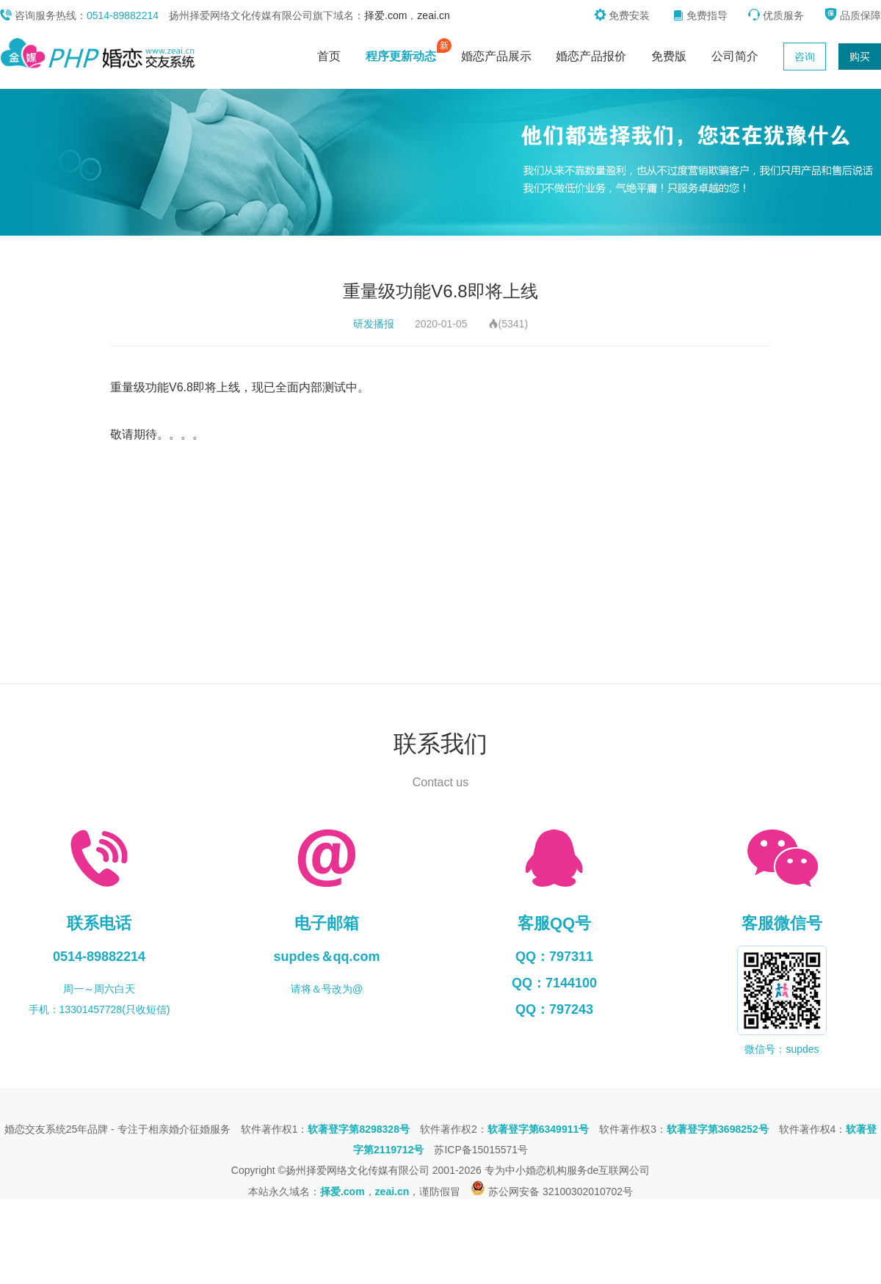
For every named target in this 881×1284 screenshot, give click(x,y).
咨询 (804, 56)
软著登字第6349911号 (538, 1129)
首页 (329, 56)
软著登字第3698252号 (718, 1129)
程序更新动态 (404, 52)
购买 (859, 56)
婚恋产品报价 (591, 56)
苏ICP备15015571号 (481, 1150)
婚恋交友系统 (35, 1129)
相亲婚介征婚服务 (189, 1129)
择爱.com (385, 15)
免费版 (668, 56)
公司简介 (734, 56)
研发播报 (373, 324)
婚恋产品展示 (496, 56)
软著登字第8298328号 (359, 1129)
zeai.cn (433, 15)
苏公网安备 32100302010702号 (552, 1191)
